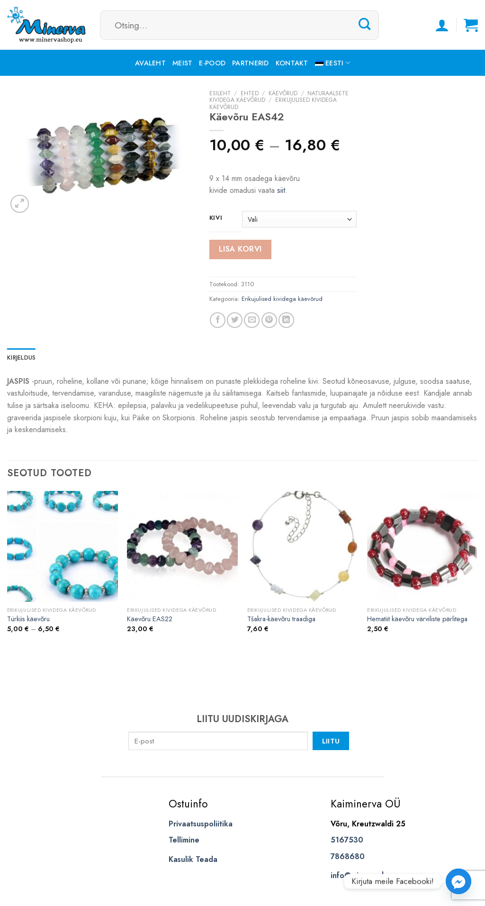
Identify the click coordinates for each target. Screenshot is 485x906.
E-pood (212, 63)
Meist (182, 63)
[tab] (21, 357)
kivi (216, 218)
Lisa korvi (240, 249)
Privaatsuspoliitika (201, 823)
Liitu (331, 740)
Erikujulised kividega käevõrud (282, 298)
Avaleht (150, 63)
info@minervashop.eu (368, 875)
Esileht (220, 93)
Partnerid (250, 63)
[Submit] (364, 25)
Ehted (250, 93)
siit (281, 190)
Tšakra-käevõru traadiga (281, 619)
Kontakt (292, 63)
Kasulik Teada (193, 859)
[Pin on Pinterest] (269, 320)
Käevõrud (283, 93)
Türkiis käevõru (28, 619)
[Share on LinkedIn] (286, 320)
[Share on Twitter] (234, 320)
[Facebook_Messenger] (458, 881)
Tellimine (184, 839)
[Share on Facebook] (217, 320)
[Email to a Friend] (252, 320)
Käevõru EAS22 (149, 619)
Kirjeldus (21, 357)
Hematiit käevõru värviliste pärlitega (417, 619)
